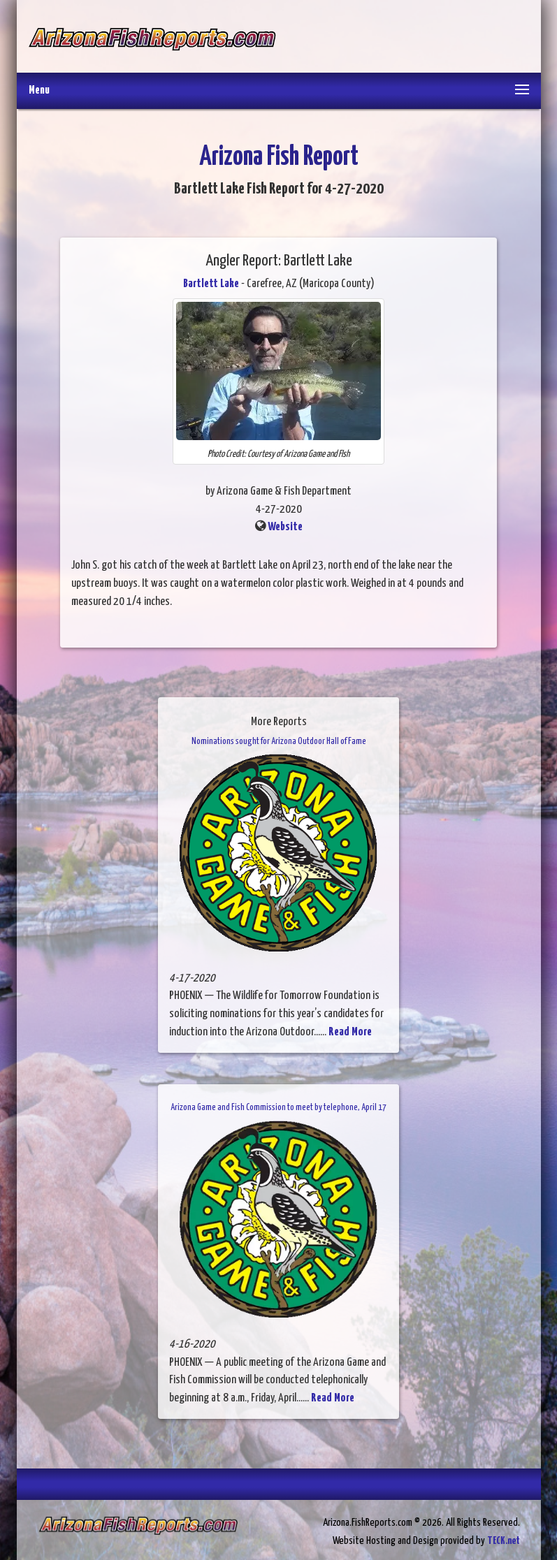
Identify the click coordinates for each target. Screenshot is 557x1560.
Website (285, 527)
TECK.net (503, 1541)
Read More (350, 1032)
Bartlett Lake (211, 284)
